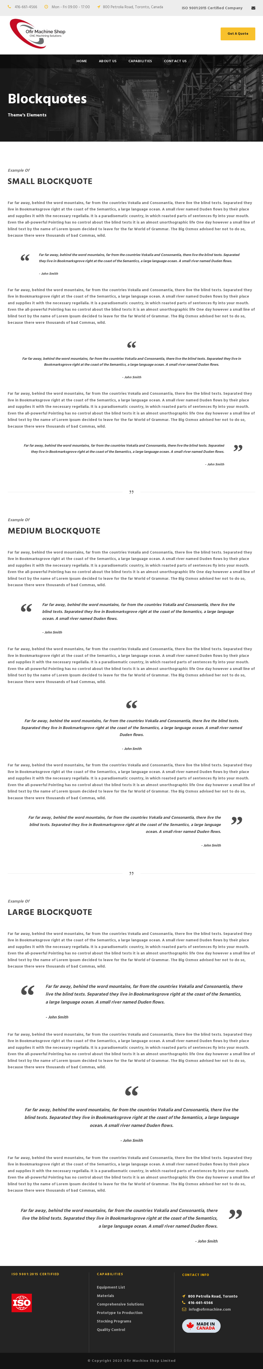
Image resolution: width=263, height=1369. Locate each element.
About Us (108, 61)
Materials (105, 1296)
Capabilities (140, 61)
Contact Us (175, 61)
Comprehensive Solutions (120, 1304)
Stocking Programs (114, 1321)
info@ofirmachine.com (210, 1310)
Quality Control (111, 1330)
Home (82, 61)
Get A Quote (238, 33)
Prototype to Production (120, 1313)
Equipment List (111, 1287)
